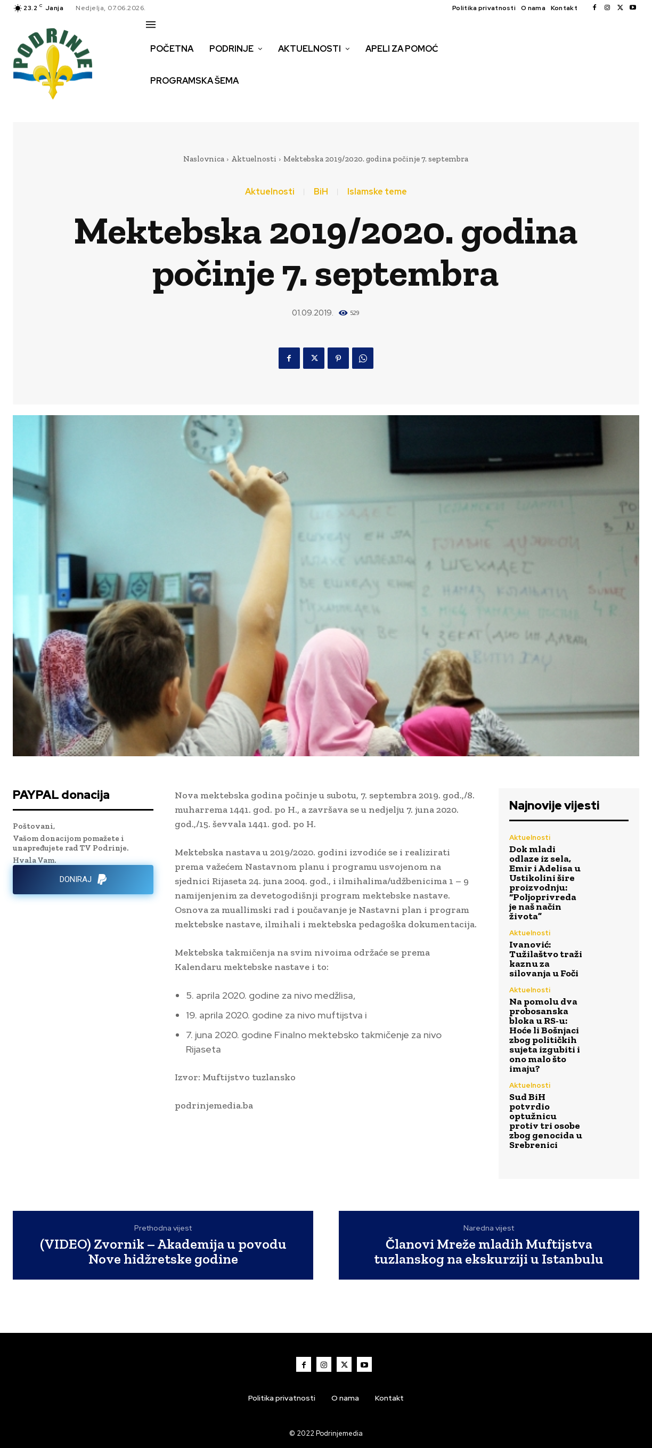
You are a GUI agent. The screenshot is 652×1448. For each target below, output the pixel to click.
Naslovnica (203, 159)
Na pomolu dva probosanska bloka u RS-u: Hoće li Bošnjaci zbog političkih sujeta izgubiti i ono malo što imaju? (544, 1035)
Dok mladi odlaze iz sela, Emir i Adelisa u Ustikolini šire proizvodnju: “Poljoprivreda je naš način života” (545, 882)
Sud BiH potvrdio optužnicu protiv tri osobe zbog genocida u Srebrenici (545, 1121)
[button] (157, 103)
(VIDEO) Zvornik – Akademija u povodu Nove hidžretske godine (163, 1251)
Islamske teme (377, 192)
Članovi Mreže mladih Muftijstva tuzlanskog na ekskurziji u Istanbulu (489, 1251)
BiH (321, 192)
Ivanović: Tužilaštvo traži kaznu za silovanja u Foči (545, 959)
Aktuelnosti (253, 159)
